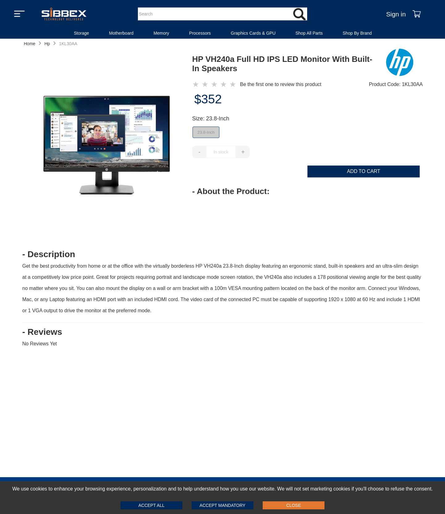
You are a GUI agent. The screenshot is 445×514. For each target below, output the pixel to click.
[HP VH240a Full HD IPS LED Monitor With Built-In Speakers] (107, 145)
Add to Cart (363, 171)
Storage (81, 33)
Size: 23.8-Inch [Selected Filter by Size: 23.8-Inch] (210, 118)
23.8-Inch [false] (206, 132)
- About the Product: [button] (230, 191)
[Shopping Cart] (416, 14)
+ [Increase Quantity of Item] (243, 152)
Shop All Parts (309, 33)
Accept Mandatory (222, 505)
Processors (200, 33)
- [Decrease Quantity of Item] (199, 152)
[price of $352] (307, 99)
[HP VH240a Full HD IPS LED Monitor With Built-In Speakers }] (215, 84)
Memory (161, 33)
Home (29, 43)
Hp (47, 43)
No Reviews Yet (39, 343)
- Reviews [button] (42, 332)
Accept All (151, 505)
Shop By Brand (357, 33)
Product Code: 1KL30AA (396, 84)
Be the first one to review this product (280, 84)
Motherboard (121, 33)
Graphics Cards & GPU (253, 33)
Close (293, 505)
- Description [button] (48, 254)
